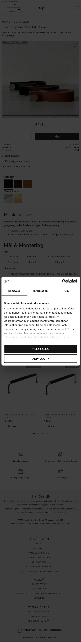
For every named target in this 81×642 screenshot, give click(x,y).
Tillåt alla (40, 348)
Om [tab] (66, 290)
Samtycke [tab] (14, 290)
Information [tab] (40, 290)
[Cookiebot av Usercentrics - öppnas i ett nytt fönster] (62, 281)
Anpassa (40, 358)
